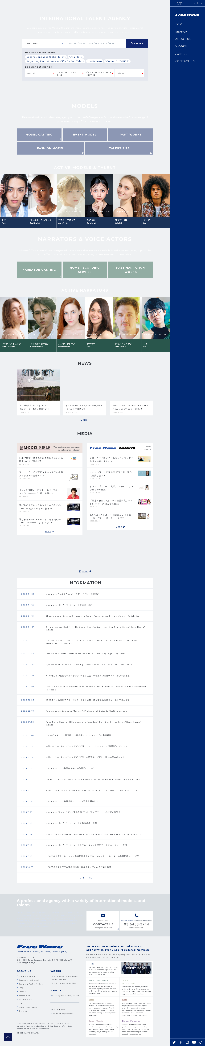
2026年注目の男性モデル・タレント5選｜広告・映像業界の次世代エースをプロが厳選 (88, 700)
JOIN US (181, 53)
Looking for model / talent (65, 996)
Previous (40, 167)
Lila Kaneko (94, 61)
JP (194, 3)
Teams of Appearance (63, 1014)
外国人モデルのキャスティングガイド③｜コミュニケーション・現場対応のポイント (86, 746)
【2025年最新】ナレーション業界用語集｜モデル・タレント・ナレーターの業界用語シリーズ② (92, 856)
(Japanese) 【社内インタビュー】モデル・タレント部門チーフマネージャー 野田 (86, 845)
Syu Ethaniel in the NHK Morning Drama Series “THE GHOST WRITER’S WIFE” (90, 664)
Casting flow (58, 1010)
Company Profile (27, 976)
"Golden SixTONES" (117, 61)
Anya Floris (75, 57)
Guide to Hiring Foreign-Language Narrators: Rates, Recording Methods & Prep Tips (93, 779)
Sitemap (23, 1011)
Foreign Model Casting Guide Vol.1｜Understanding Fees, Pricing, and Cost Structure (93, 834)
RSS (90, 878)
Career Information (28, 1007)
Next (130, 167)
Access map (24, 996)
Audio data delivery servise (98, 73)
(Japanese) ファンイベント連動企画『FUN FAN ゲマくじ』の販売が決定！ (83, 812)
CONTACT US (185, 61)
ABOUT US (183, 39)
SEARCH (181, 31)
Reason (22, 992)
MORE (84, 420)
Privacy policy (26, 999)
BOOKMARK (179, 3)
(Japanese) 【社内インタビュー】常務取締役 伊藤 (71, 823)
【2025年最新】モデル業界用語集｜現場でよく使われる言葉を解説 (78, 867)
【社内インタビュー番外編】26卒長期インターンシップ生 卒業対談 (78, 735)
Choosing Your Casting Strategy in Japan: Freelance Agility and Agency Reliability (92, 616)
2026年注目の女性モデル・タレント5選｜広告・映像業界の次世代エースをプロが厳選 (88, 675)
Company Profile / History (32, 984)
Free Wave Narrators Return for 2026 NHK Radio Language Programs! (85, 653)
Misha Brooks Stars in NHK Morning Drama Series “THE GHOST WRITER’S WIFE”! (91, 790)
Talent (120, 73)
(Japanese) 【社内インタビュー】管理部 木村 (69, 605)
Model (31, 73)
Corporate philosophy (30, 980)
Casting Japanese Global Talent (46, 57)
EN (201, 3)
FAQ (21, 988)
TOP (178, 24)
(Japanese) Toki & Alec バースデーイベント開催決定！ (73, 594)
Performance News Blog (64, 983)
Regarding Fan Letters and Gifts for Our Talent (55, 61)
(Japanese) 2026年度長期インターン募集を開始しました (74, 801)
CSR (21, 1003)
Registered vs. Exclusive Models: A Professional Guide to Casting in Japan (87, 711)
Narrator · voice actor (67, 73)
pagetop (8, 1037)
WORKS (181, 46)
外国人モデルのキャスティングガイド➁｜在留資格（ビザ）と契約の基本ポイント (85, 757)
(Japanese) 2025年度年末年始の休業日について (70, 768)
